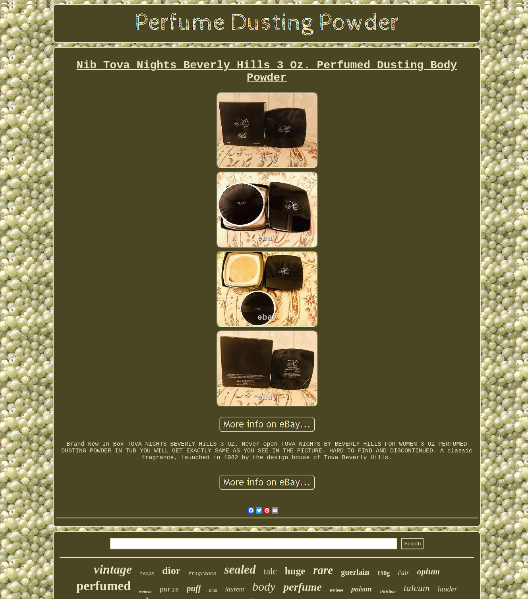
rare (323, 570)
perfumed (103, 586)
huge (295, 571)
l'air (403, 572)
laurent (234, 589)
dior (171, 570)
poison (361, 589)
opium (428, 571)
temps (147, 574)
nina (213, 590)
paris (169, 589)
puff (194, 588)
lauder (447, 589)
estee (336, 590)
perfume (302, 587)
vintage (113, 569)
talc (270, 571)
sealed (239, 569)
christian (388, 591)
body (263, 586)
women (145, 591)
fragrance (202, 574)
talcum (416, 588)
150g (383, 573)
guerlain (355, 572)
